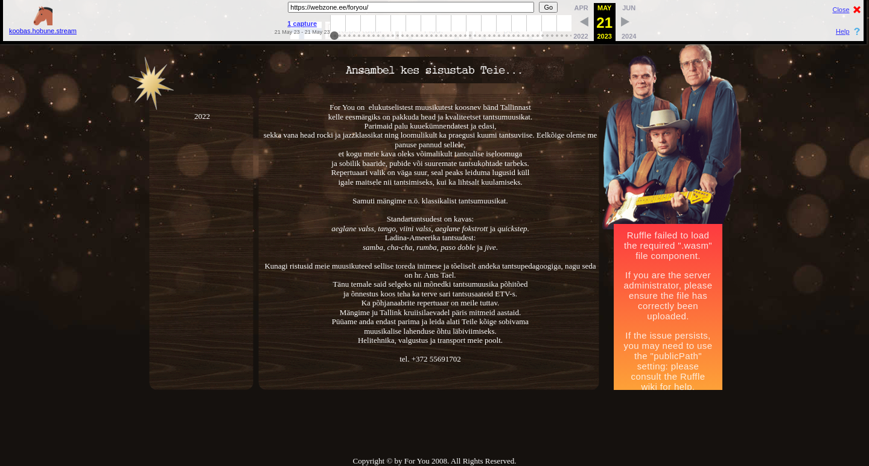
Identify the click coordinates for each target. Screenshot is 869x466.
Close (840, 9)
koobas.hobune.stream (43, 26)
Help (843, 31)
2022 (202, 240)
